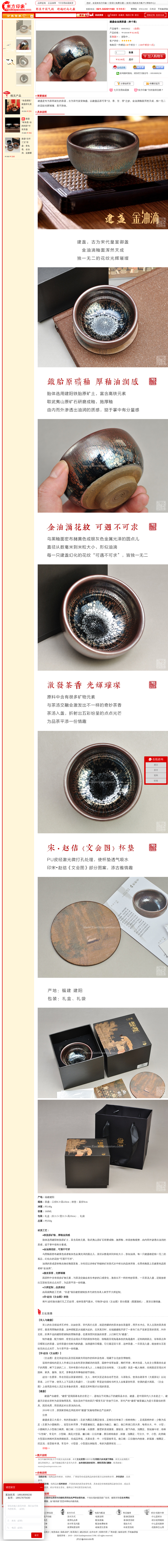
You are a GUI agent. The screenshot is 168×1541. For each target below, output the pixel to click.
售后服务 (127, 1513)
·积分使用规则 (157, 1520)
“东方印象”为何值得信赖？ (150, 90)
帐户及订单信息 (46, 1513)
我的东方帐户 (139, 3)
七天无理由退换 (121, 90)
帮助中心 (151, 3)
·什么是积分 (156, 1516)
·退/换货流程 (128, 1520)
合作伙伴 (93, 1532)
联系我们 (74, 1532)
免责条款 (55, 1532)
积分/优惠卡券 (157, 1513)
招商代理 (103, 1532)
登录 (112, 3)
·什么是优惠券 (157, 1524)
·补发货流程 (128, 1527)
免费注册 (120, 3)
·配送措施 (99, 1520)
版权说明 (122, 1532)
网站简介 (46, 1532)
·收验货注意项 (101, 1527)
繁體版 (134, 9)
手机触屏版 (163, 9)
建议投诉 (84, 1532)
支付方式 (71, 1513)
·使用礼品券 (72, 1520)
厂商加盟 (113, 1532)
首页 (129, 3)
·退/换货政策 (128, 1516)
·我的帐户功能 (45, 1516)
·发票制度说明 (73, 1527)
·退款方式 (127, 1524)
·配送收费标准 (101, 1524)
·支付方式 (71, 1516)
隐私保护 (65, 1532)
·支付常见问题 (73, 1524)
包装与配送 (100, 1513)
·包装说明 (99, 1516)
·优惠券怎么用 (157, 1527)
